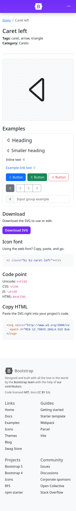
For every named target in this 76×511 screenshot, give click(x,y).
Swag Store (13, 448)
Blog (8, 442)
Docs (8, 416)
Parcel (45, 429)
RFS (7, 486)
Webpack (47, 422)
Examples (12, 422)
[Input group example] (42, 199)
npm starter (14, 492)
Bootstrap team (24, 382)
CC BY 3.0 (43, 392)
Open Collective (52, 486)
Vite (43, 435)
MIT (26, 392)
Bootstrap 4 (13, 473)
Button (16, 177)
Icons (6, 20)
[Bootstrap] (38, 6)
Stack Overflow (52, 492)
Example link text (21, 167)
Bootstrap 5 (13, 466)
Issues (45, 466)
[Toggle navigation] (69, 6)
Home (9, 410)
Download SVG (16, 230)
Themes (11, 435)
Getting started (52, 410)
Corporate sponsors (56, 479)
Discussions (49, 473)
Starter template (53, 416)
